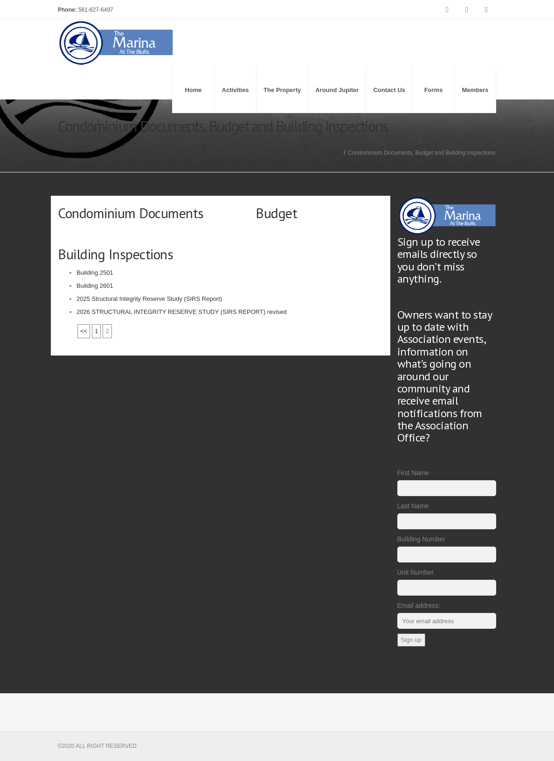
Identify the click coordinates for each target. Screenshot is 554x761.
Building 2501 (94, 272)
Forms (433, 89)
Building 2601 (94, 285)
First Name (413, 473)
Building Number (421, 539)
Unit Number (415, 572)
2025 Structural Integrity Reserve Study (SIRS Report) (149, 298)
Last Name (413, 506)
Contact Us (389, 89)
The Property (282, 89)
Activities (235, 89)
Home (193, 89)
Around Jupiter (337, 89)
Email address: (419, 605)
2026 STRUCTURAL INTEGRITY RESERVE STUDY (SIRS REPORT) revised (181, 311)
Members (475, 89)
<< (83, 330)
